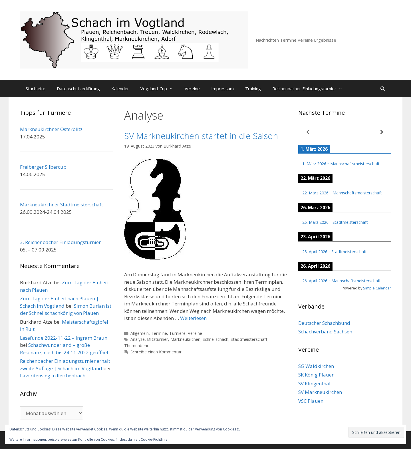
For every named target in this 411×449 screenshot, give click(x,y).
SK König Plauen (316, 374)
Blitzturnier (157, 339)
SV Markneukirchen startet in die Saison (201, 136)
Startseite (35, 88)
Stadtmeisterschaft (249, 339)
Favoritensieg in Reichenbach (52, 375)
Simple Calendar (377, 288)
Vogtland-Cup (159, 88)
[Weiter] (381, 132)
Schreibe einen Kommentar (156, 352)
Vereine (192, 88)
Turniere (177, 333)
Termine (159, 333)
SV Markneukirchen (320, 392)
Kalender (120, 88)
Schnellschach (215, 339)
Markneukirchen (185, 339)
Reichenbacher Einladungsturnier (310, 88)
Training (253, 88)
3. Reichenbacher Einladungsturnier (60, 242)
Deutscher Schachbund (324, 323)
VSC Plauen (310, 401)
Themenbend (137, 345)
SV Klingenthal (314, 383)
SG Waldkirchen (316, 366)
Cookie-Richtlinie (154, 439)
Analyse (137, 339)
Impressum (222, 88)
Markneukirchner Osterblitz (51, 129)
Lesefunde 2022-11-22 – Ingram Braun (63, 338)
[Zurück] (307, 132)
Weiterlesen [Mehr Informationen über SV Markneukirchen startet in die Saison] (193, 318)
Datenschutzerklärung (78, 88)
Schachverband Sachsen (325, 331)
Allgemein (139, 333)
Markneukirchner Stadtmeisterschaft (61, 204)
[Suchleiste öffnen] (382, 88)
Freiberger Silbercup (43, 167)
